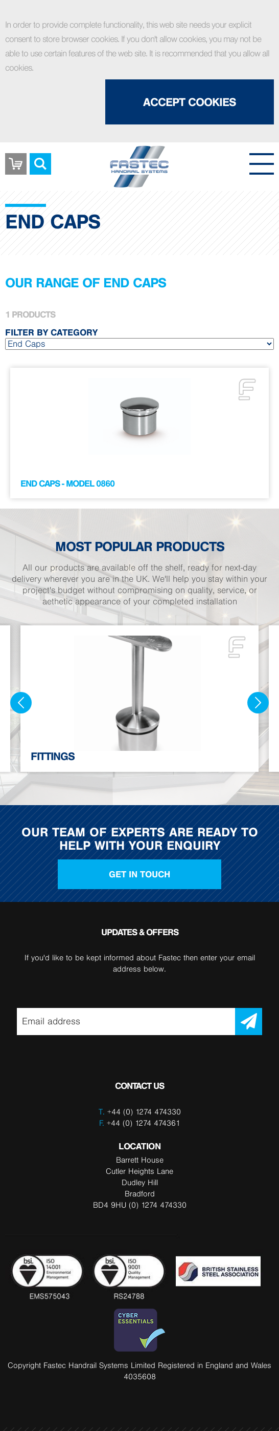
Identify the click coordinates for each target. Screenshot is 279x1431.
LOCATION (139, 1146)
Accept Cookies (189, 102)
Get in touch (139, 874)
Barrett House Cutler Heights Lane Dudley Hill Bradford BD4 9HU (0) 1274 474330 (140, 1182)
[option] (139, 699)
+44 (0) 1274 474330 (144, 1111)
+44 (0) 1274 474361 (139, 1123)
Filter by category (51, 332)
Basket (16, 156)
